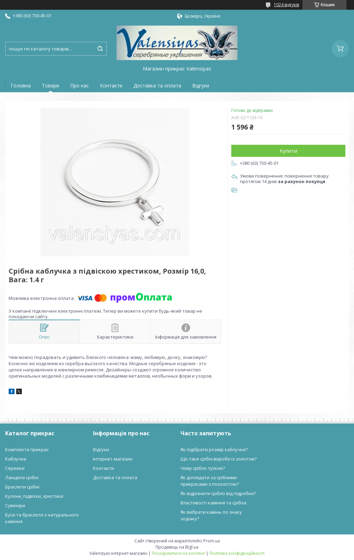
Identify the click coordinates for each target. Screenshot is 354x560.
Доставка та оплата (157, 85)
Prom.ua (211, 541)
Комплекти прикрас (27, 449)
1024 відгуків (286, 5)
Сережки (15, 468)
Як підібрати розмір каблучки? (214, 449)
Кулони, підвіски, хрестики (34, 496)
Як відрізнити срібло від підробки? (218, 493)
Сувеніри (15, 505)
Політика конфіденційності (236, 553)
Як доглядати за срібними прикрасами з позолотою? (209, 480)
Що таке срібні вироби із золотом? (218, 459)
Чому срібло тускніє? (202, 468)
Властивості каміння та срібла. (213, 503)
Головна (21, 85)
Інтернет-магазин (112, 459)
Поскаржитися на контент (178, 553)
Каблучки (15, 459)
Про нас (79, 85)
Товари (50, 85)
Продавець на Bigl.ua (177, 547)
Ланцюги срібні (21, 477)
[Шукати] (100, 49)
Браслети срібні (22, 487)
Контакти (111, 85)
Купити (288, 150)
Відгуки (200, 85)
